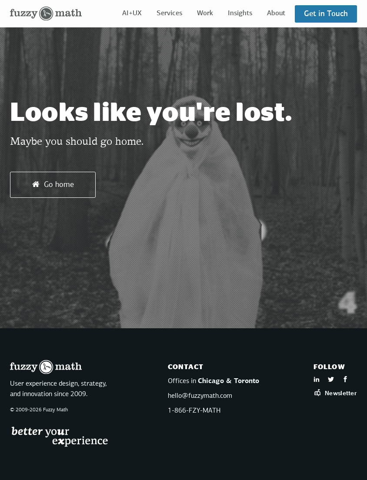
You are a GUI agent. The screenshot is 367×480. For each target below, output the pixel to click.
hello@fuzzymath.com (200, 396)
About (276, 13)
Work (205, 13)
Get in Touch (326, 14)
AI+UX (132, 13)
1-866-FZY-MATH (194, 410)
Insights (240, 13)
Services (169, 13)
